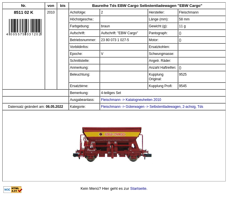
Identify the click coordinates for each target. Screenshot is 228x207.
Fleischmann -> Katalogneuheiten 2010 (131, 100)
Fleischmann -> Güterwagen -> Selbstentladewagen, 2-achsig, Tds (152, 107)
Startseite (138, 188)
